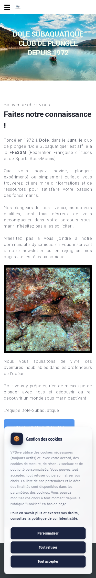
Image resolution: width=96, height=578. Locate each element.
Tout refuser (48, 547)
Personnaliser (47, 533)
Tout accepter (48, 561)
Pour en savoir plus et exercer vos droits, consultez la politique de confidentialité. (44, 516)
